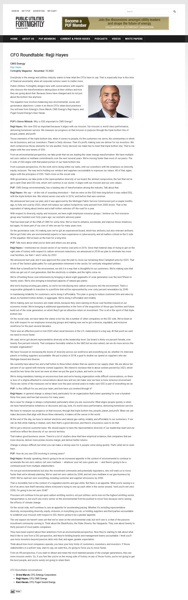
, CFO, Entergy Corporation (36, 574)
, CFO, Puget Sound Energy (36, 582)
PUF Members (47, 38)
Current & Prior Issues (75, 38)
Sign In (15, 11)
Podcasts (101, 38)
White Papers (133, 38)
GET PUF (26, 11)
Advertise (39, 11)
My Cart (52, 11)
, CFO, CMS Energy (31, 578)
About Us (28, 38)
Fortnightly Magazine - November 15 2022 (32, 71)
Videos (116, 38)
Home (14, 38)
